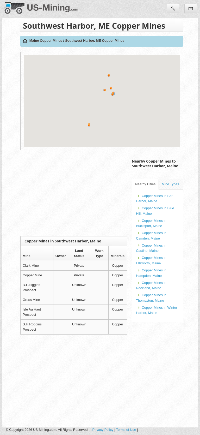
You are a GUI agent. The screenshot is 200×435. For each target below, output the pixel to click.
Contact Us (190, 8)
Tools (173, 8)
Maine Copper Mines (45, 41)
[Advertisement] (110, 193)
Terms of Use (126, 430)
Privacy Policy (103, 430)
